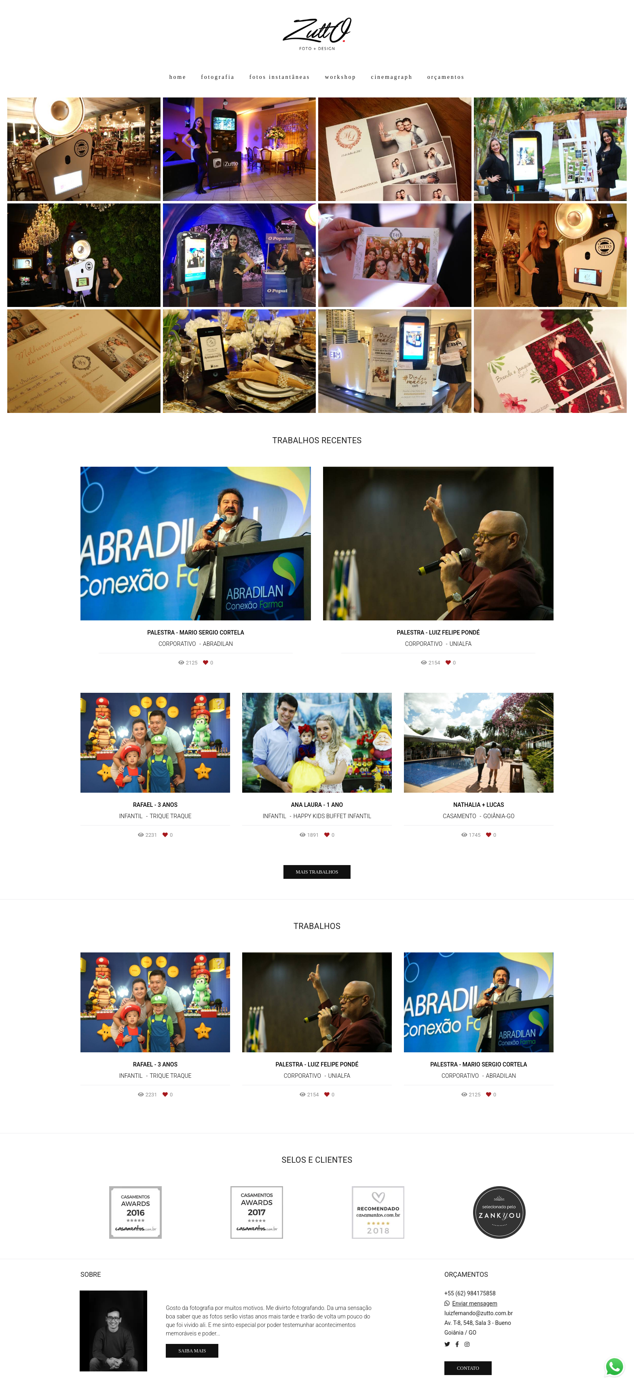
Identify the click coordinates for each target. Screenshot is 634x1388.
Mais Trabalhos (317, 872)
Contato (468, 1368)
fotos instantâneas (279, 77)
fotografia (218, 77)
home (177, 77)
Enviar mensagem (474, 1303)
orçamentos (446, 77)
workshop (340, 77)
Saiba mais (192, 1351)
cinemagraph (391, 77)
